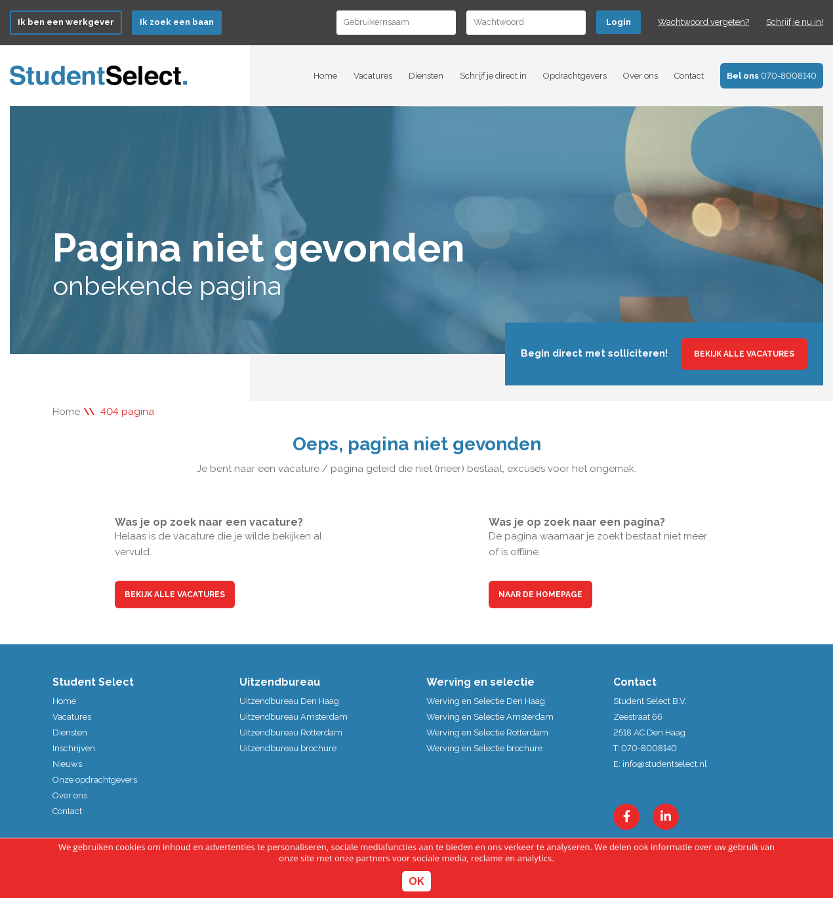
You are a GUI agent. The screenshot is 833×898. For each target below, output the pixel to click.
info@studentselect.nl (664, 764)
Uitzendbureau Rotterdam (290, 732)
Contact (689, 76)
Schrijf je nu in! (794, 22)
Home (325, 76)
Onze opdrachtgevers (94, 780)
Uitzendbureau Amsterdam (293, 717)
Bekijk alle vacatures (744, 354)
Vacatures (373, 76)
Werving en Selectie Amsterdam (490, 717)
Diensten (426, 76)
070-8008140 (772, 76)
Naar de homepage (540, 594)
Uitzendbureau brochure (287, 748)
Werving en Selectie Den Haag (485, 701)
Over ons (640, 76)
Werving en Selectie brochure (484, 748)
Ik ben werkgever (66, 22)
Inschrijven (73, 748)
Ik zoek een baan (177, 22)
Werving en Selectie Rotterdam (487, 732)
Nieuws (67, 764)
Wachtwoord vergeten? (703, 22)
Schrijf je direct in (493, 76)
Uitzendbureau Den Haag (289, 701)
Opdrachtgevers (575, 76)
